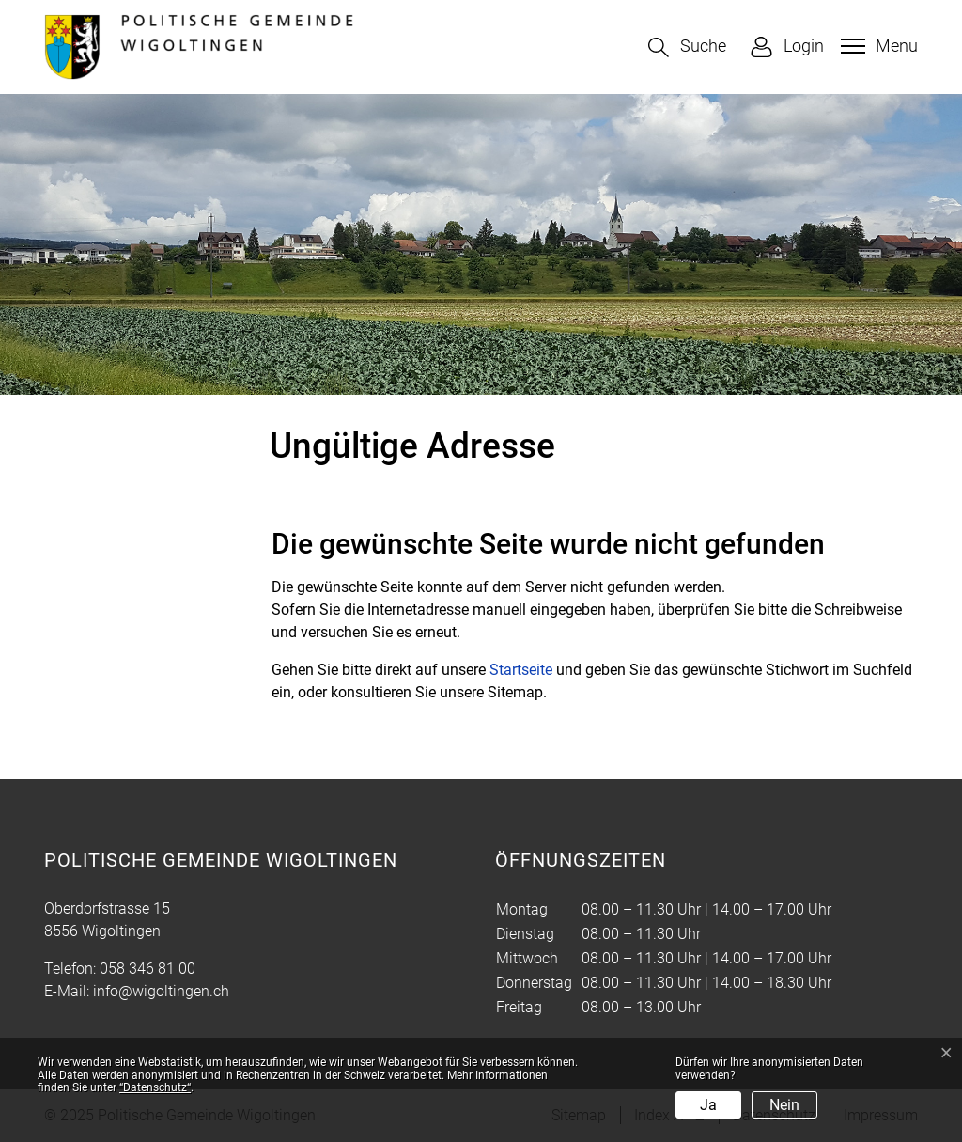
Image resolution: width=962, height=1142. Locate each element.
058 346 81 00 (147, 969)
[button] (687, 47)
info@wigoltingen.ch (161, 991)
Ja (708, 1105)
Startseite (520, 670)
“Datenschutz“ (155, 1087)
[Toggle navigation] (877, 46)
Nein (784, 1105)
